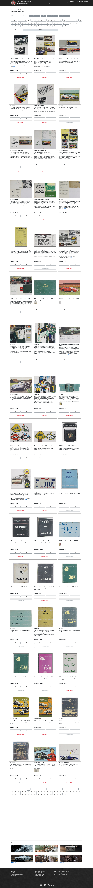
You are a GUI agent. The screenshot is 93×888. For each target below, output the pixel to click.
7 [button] (38, 20)
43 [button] (12, 25)
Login (77, 1)
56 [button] (54, 25)
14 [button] (60, 20)
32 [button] (47, 23)
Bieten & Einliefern (55, 3)
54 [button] (47, 25)
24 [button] (22, 23)
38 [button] (67, 23)
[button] (14, 20)
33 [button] (51, 23)
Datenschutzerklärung (15, 877)
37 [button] (63, 23)
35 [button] (57, 23)
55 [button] (51, 25)
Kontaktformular (14, 872)
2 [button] (22, 20)
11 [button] (51, 20)
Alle (43, 15)
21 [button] (12, 23)
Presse (64, 3)
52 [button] (41, 25)
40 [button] (73, 23)
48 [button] (28, 25)
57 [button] (57, 25)
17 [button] (70, 20)
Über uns (69, 3)
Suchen (34, 15)
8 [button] (41, 20)
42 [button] (79, 23)
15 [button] (64, 20)
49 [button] (31, 25)
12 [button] (54, 20)
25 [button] (25, 23)
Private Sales (42, 3)
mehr (14, 66)
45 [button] (19, 25)
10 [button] (48, 20)
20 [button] (80, 20)
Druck (76, 15)
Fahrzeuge (48, 3)
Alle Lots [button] (40, 29)
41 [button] (76, 23)
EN (91, 1)
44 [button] (15, 25)
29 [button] (38, 23)
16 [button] (67, 20)
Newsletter (81, 1)
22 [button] (15, 23)
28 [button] (35, 23)
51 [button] (38, 25)
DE (89, 1)
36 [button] (60, 23)
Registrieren (72, 1)
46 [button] (22, 25)
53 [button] (44, 25)
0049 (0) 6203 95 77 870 (63, 871)
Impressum (13, 875)
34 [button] (54, 23)
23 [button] (19, 23)
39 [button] (70, 23)
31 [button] (44, 23)
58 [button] (60, 25)
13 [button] (57, 20)
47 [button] (25, 25)
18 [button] (73, 20)
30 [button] (41, 23)
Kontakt (86, 1)
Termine (37, 3)
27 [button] (31, 23)
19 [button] (76, 20)
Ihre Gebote (64, 15)
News (33, 3)
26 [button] (28, 23)
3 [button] (25, 20)
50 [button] (35, 25)
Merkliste (52, 15)
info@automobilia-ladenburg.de (64, 876)
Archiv (61, 3)
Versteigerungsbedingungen (17, 874)
